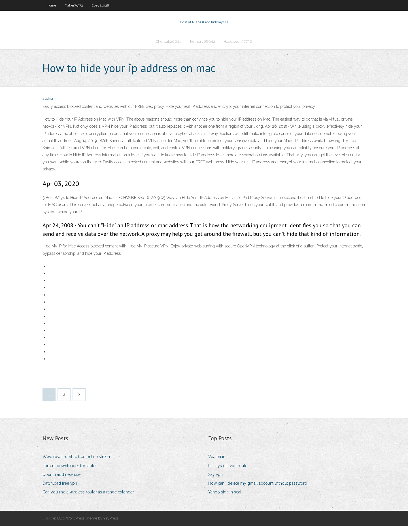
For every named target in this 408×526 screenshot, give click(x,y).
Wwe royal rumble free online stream (76, 456)
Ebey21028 (100, 5)
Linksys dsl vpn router (228, 465)
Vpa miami (218, 456)
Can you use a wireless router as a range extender (88, 492)
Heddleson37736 (238, 41)
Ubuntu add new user (62, 474)
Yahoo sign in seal (224, 492)
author (48, 98)
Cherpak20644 (169, 41)
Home (51, 5)
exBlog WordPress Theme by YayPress (85, 518)
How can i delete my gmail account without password (257, 483)
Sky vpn (215, 474)
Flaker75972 (74, 5)
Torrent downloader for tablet (69, 465)
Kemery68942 (202, 41)
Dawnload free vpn (59, 483)
